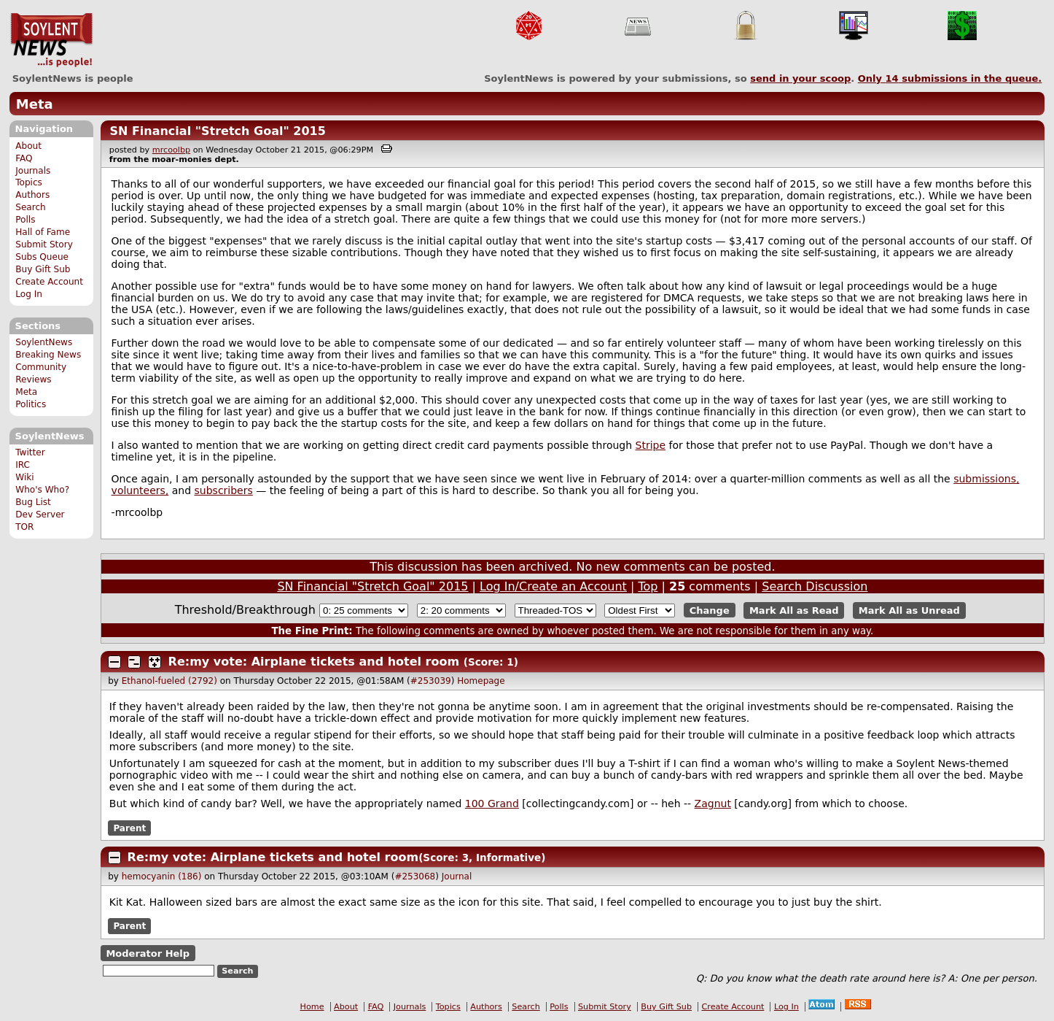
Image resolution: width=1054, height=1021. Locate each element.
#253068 (414, 876)
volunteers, (140, 490)
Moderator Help (148, 952)
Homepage (480, 681)
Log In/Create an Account (553, 586)
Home (312, 1007)
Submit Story (44, 244)
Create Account (49, 282)
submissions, (986, 479)
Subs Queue (42, 257)
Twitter (29, 452)
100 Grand (492, 803)
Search (30, 207)
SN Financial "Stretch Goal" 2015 (217, 131)
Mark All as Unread (909, 610)
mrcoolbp (171, 150)
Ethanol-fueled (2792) (169, 681)
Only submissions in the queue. (950, 78)
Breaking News (48, 355)
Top (647, 586)
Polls (25, 220)
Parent (129, 827)
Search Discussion (814, 586)
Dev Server (39, 514)
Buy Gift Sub (42, 269)
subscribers (224, 490)
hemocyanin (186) (162, 876)
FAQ (23, 158)
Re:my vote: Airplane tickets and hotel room (314, 662)
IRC (22, 465)
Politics (30, 404)
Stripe (651, 445)
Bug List (33, 502)
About (28, 146)
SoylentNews (51, 40)
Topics (28, 182)
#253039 (430, 681)
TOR (24, 527)
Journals (32, 171)
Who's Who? (42, 490)
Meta (34, 104)
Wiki (24, 477)
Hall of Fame (42, 232)
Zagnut (713, 803)
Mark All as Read (794, 610)
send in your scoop (800, 78)
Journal (457, 876)
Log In (28, 294)
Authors (32, 195)
